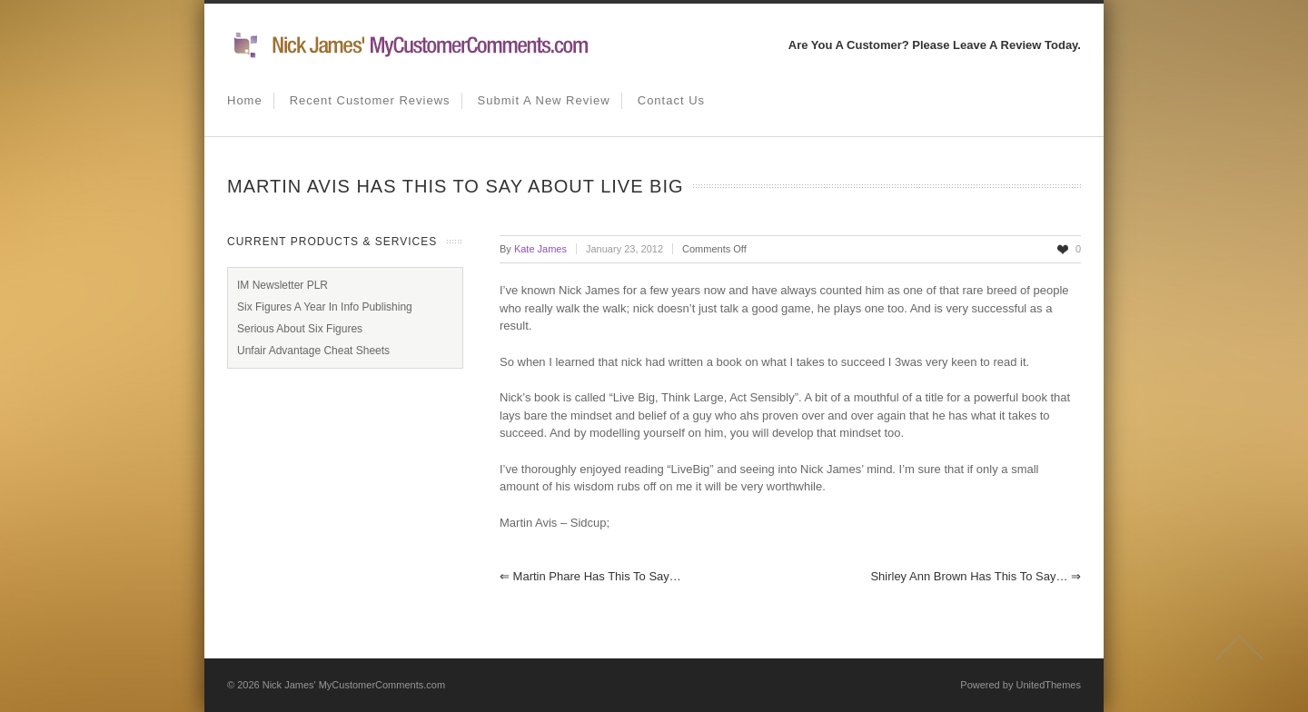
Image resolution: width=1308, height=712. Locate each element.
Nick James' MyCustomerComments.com (354, 684)
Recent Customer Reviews (370, 100)
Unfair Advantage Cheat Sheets (313, 350)
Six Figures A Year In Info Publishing (324, 307)
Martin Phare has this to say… (590, 576)
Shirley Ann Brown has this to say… (975, 576)
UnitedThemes (1048, 684)
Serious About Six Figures (299, 328)
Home (245, 100)
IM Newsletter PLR (282, 285)
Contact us (671, 100)
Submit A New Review (544, 100)
